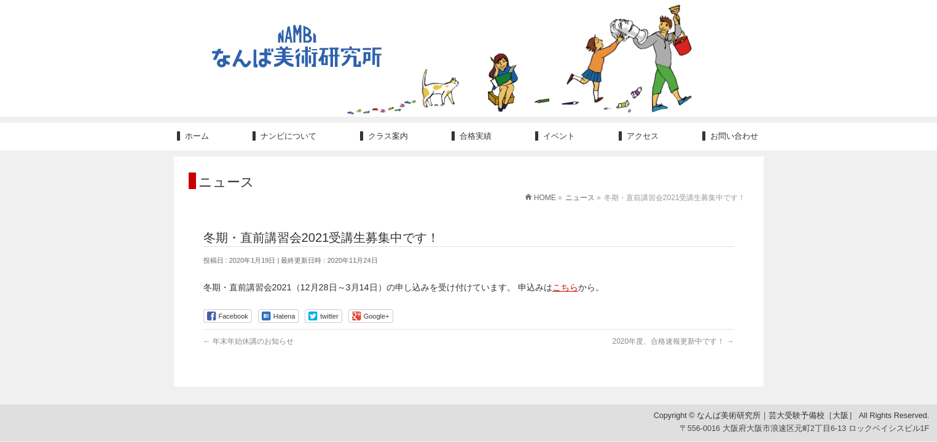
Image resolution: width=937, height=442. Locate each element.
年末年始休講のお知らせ (248, 341)
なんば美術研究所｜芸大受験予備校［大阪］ (777, 415)
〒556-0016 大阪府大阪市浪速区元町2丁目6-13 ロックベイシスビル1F (805, 429)
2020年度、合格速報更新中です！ (673, 341)
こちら (565, 287)
